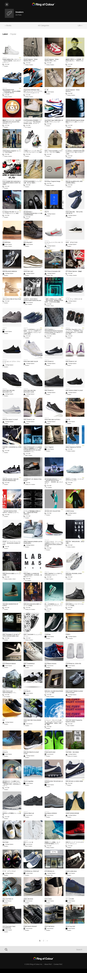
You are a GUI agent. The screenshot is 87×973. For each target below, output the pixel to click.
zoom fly (68, 419)
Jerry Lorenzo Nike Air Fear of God (12, 299)
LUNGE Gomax (70, 511)
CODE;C (68, 634)
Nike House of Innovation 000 (52, 271)
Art (67, 275)
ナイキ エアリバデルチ (9, 871)
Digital (26, 455)
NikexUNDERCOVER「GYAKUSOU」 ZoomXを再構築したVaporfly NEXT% (11, 91)
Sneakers (6, 66)
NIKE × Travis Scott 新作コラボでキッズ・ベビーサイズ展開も (54, 151)
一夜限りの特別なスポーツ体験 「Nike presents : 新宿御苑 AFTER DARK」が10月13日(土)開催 (54, 300)
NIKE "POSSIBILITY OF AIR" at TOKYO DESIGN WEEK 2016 (11, 635)
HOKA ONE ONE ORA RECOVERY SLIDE (30, 391)
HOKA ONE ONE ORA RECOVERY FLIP (9, 391)
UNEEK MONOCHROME (72, 813)
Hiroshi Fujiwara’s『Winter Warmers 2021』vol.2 (31, 60)
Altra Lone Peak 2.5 (8, 899)
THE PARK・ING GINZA (72, 752)
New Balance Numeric (50, 663)
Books (26, 846)
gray (4, 329)
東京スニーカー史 (28, 842)
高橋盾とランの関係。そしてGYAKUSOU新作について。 (52, 843)
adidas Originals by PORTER (73, 447)
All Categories (43, 25)
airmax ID (5, 752)
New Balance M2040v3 (51, 813)
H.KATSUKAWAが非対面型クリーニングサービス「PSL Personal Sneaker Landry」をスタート (33, 122)
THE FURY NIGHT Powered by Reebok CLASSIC (74, 720)
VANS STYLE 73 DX (71, 242)
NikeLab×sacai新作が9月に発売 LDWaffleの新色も (74, 182)
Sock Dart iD (27, 691)
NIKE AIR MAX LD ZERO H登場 (74, 781)
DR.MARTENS (6, 242)
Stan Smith (5, 842)
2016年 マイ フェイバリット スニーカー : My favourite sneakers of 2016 (11, 543)
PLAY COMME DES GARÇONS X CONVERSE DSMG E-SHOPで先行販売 (12, 183)
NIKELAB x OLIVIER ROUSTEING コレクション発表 (54, 691)
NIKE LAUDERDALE (29, 663)
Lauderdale (48, 634)
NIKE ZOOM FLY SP (71, 361)
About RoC (48, 964)
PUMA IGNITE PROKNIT (30, 926)
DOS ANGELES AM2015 (9, 663)
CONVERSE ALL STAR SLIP (31, 871)
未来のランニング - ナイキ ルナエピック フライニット (75, 843)
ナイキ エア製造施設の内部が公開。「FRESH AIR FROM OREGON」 (32, 512)
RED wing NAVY (28, 242)
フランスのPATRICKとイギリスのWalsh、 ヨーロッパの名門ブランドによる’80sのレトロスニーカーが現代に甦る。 (33, 332)
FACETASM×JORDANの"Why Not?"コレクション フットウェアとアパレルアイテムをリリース (33, 91)
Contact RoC (58, 964)
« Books (8, 25)
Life (26, 127)
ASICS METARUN (49, 926)
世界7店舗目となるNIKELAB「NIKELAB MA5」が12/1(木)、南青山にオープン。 (33, 575)
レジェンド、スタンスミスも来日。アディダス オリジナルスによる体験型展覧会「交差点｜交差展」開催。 (54, 722)
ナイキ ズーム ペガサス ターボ (74, 299)
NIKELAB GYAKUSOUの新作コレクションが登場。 (33, 604)
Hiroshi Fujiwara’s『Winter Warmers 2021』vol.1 (52, 60)
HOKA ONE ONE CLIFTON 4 (52, 419)
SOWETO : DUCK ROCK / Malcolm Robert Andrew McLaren (32, 299)
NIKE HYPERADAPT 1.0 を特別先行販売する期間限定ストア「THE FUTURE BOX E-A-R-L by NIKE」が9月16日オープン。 (33, 449)
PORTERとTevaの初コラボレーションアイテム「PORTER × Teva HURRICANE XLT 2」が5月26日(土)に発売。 (75, 332)
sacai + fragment (49, 447)
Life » (80, 25)
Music (26, 304)
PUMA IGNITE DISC (50, 752)
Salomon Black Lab (29, 813)
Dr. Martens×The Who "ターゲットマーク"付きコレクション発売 (12, 212)
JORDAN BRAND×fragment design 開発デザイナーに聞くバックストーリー (75, 122)
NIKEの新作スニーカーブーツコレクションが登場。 (75, 604)
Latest (5, 34)
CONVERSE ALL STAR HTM (73, 663)
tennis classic (48, 899)
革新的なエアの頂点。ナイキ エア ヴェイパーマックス (75, 479)
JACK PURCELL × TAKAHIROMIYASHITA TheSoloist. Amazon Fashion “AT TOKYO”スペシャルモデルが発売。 (54, 332)
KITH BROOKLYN (49, 871)
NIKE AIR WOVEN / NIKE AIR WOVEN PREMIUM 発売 (10, 479)
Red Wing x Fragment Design (52, 181)
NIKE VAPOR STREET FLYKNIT (74, 390)
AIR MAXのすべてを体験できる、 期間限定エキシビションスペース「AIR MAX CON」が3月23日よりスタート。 (12, 783)
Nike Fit (47, 211)
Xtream (52, 305)
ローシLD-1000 (70, 899)
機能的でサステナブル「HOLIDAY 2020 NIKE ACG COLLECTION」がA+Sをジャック (12, 122)
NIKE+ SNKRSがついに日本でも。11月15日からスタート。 (54, 574)
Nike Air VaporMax (28, 781)
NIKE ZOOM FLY (49, 361)
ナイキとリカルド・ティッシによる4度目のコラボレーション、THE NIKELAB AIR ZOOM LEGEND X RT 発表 (54, 544)
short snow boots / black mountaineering (9, 927)
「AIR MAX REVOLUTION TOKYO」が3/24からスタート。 (11, 511)
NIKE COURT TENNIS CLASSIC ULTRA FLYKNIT (74, 691)
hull (3, 720)
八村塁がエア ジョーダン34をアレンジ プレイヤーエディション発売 (33, 151)
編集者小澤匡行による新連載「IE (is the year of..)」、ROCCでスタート (74, 61)
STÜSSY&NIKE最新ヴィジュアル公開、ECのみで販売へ (32, 182)
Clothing (27, 64)
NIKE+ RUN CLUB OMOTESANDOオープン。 (10, 691)
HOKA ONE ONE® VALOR (31, 361)
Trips (52, 275)
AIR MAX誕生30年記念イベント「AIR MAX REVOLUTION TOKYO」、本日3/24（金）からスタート (54, 481)
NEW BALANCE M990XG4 (10, 271)
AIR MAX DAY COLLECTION (52, 511)
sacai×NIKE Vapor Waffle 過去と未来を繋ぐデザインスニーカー (54, 121)
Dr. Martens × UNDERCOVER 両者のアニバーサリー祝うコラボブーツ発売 (75, 152)
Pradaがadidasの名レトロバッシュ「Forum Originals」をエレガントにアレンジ (12, 61)
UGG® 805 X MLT (28, 271)
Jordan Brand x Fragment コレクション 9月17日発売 (12, 151)
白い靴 (46, 90)
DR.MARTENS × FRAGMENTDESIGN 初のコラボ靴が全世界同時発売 (33, 213)
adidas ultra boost (28, 899)
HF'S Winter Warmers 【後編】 (74, 271)
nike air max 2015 (70, 926)
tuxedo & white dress (71, 871)
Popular (13, 34)
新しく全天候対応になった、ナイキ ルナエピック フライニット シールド (54, 605)
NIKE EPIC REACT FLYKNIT (10, 419)
